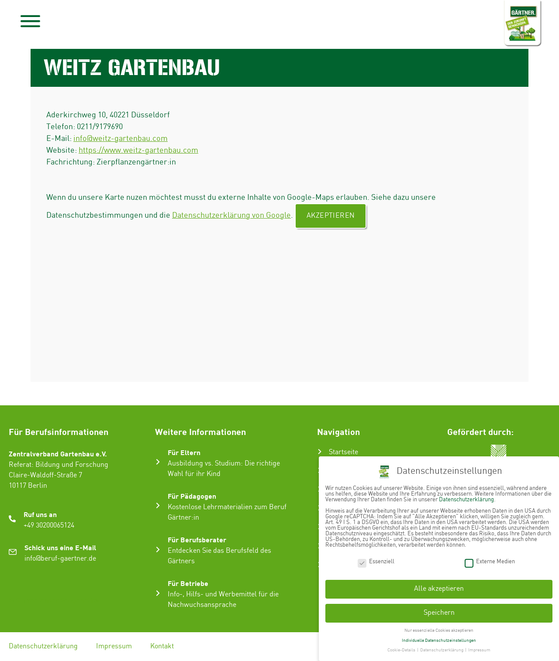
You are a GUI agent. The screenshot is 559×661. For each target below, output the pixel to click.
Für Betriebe (188, 583)
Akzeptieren (331, 215)
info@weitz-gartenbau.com (120, 138)
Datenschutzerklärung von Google (231, 215)
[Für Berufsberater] (158, 549)
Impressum (114, 646)
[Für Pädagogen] (158, 505)
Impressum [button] (479, 649)
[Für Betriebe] (158, 593)
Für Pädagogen (192, 495)
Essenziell (376, 560)
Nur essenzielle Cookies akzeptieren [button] (438, 629)
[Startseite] (319, 451)
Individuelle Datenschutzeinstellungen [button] (439, 639)
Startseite (343, 452)
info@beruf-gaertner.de (60, 558)
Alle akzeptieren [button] (439, 587)
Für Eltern (184, 452)
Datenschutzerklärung (43, 646)
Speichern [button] (439, 611)
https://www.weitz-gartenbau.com (138, 150)
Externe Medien (490, 560)
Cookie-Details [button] (401, 649)
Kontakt (162, 646)
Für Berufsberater (197, 539)
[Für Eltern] (158, 462)
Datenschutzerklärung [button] (442, 649)
